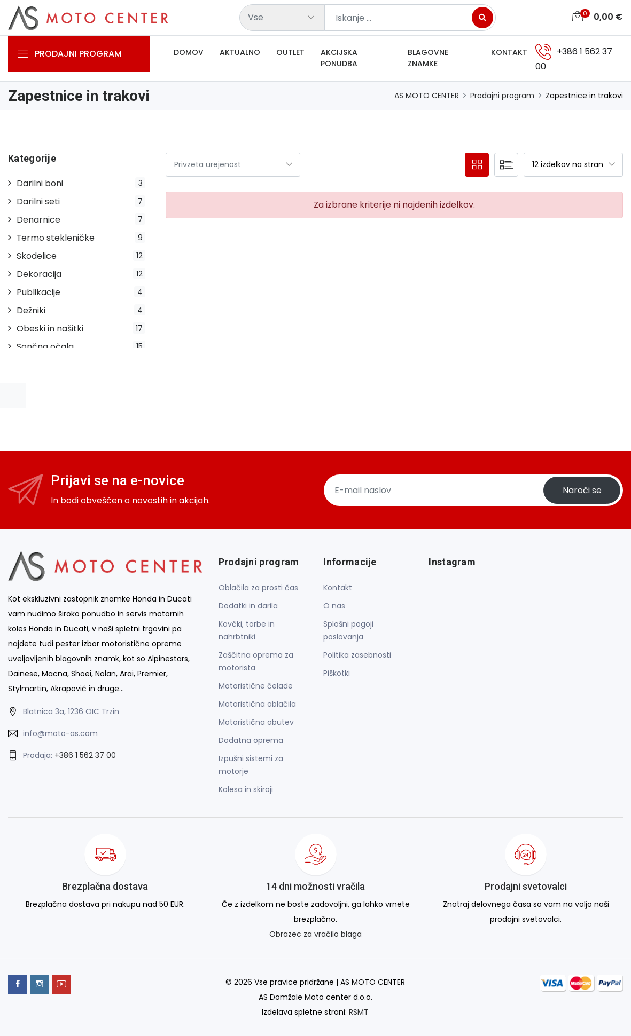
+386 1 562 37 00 (85, 755)
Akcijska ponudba (339, 58)
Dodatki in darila (248, 606)
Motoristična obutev (256, 722)
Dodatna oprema (251, 741)
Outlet (290, 53)
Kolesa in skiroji (246, 790)
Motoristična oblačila (257, 704)
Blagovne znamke (428, 58)
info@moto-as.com (60, 734)
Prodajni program (502, 96)
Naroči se (581, 491)
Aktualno (240, 53)
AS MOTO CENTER (426, 96)
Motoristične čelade (256, 686)
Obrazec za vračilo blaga (315, 934)
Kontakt (509, 53)
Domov (189, 53)
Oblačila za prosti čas (258, 588)
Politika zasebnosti (357, 655)
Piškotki (336, 673)
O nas (334, 606)
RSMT (359, 1012)
